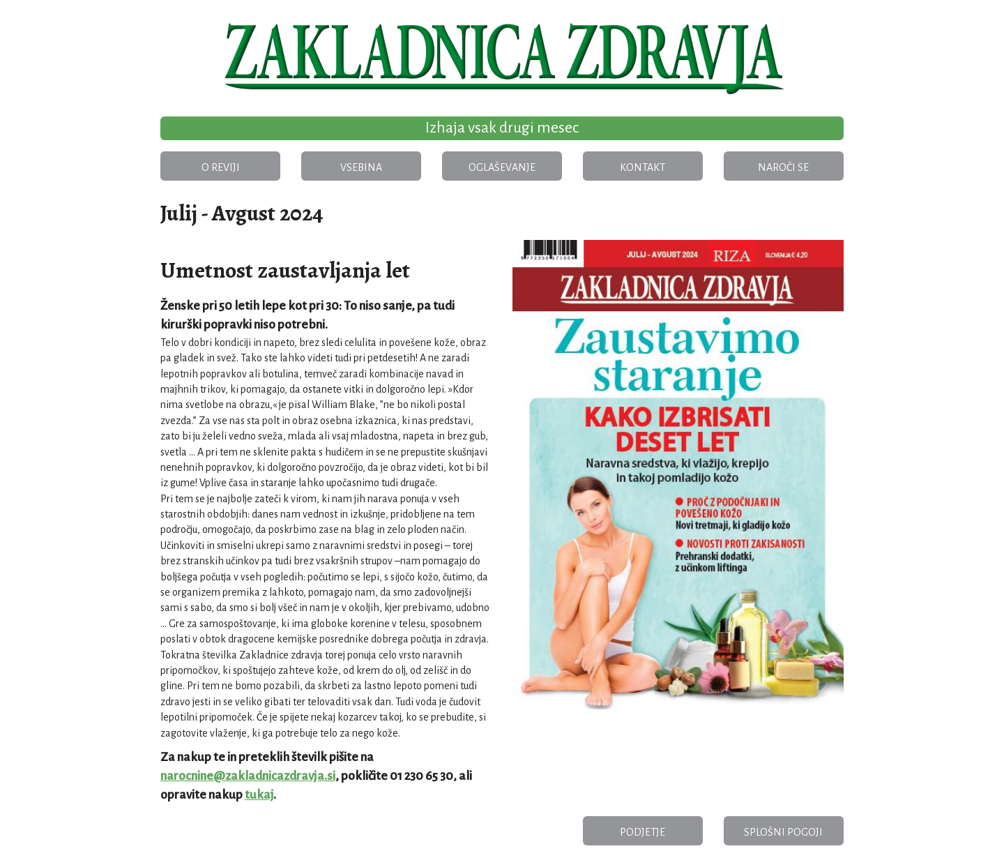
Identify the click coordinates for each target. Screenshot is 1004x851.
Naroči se (783, 167)
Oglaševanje (502, 167)
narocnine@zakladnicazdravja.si (247, 776)
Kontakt (642, 167)
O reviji (220, 167)
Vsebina (361, 167)
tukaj (259, 794)
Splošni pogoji (783, 832)
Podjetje (642, 832)
